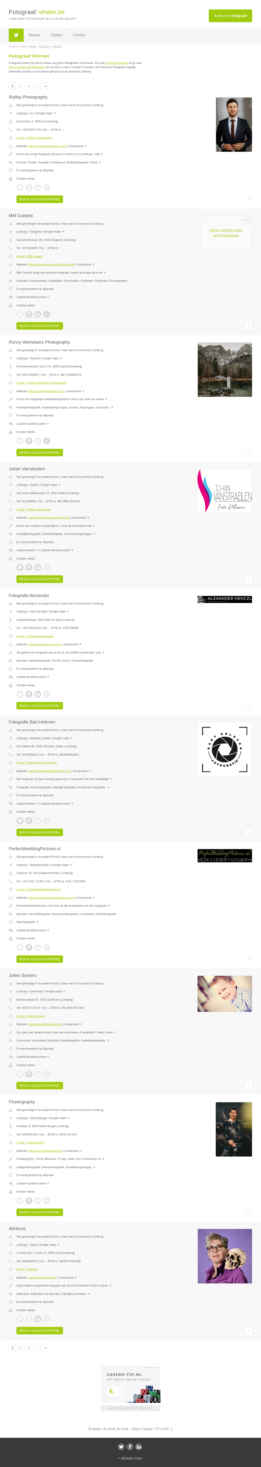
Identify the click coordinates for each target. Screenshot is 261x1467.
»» (45, 86)
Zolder (34, 484)
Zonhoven (36, 991)
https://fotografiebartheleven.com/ (49, 771)
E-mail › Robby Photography (34, 137)
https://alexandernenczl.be (45, 644)
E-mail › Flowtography (30, 1142)
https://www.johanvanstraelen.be (48, 517)
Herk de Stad (38, 611)
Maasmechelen (39, 864)
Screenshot (78, 146)
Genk (33, 1244)
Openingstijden (27, 922)
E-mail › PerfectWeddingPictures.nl (38, 889)
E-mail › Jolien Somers (30, 1016)
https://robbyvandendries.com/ (47, 146)
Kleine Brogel (38, 1118)
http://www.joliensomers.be (45, 1024)
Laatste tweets (27, 550)
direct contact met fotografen (27, 67)
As (31, 113)
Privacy (138, 1458)
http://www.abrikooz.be (42, 1277)
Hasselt (34, 358)
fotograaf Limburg (117, 63)
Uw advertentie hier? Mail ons (130, 1408)
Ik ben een (230, 16)
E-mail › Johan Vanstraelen (33, 509)
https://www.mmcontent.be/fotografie (51, 264)
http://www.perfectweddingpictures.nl (51, 897)
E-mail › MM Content (29, 256)
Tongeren (36, 231)
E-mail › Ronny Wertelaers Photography (41, 382)
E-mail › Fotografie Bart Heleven (36, 762)
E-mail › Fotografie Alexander (34, 636)
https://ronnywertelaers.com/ (46, 391)
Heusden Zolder (40, 738)
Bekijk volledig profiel (39, 199)
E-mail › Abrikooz (27, 1269)
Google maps (46, 113)
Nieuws (34, 35)
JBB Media (127, 1458)
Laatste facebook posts (32, 297)
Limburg (21, 113)
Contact (79, 35)
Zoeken (56, 35)
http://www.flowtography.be (45, 1151)
